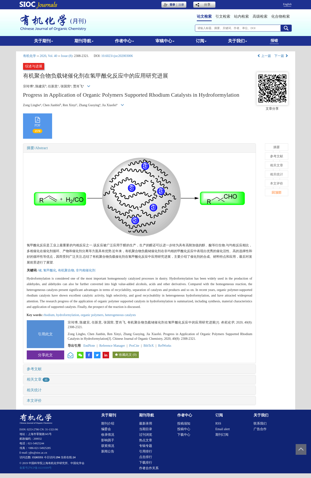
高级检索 (260, 16)
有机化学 (29, 56)
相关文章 (38, 379)
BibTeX (149, 345)
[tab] (139, 148)
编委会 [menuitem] (106, 429)
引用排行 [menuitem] (145, 451)
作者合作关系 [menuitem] (149, 468)
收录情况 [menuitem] (107, 434)
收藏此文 (125, 354)
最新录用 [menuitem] (145, 423)
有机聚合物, (67, 270)
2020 (43, 56)
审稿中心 (164, 41)
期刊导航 (84, 41)
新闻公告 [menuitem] (107, 451)
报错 (274, 41)
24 (74, 457)
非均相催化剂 (85, 270)
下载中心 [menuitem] (183, 434)
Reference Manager (112, 345)
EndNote (89, 345)
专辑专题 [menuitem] (145, 446)
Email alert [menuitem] (222, 429)
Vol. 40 (52, 56)
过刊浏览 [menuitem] (145, 434)
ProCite (134, 345)
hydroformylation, (68, 315)
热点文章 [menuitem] (145, 440)
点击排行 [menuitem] (145, 457)
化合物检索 (280, 16)
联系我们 (260, 423)
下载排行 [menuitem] (145, 462)
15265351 (37, 457)
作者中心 (124, 41)
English (287, 4)
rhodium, (49, 315)
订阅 (201, 41)
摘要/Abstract (37, 148)
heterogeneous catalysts (120, 315)
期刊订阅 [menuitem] (221, 434)
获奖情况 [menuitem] (107, 446)
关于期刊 (43, 41)
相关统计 (34, 390)
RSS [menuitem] (218, 423)
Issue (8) (66, 56)
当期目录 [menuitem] (145, 429)
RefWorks (164, 345)
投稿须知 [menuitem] (183, 423)
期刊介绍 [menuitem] (107, 423)
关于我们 (237, 41)
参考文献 (34, 369)
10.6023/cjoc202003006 (117, 56)
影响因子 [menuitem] (107, 440)
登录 (172, 4)
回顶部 (276, 192)
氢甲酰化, (50, 270)
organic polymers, (93, 315)
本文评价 (34, 400)
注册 (181, 4)
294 (58, 457)
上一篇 (264, 56)
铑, (40, 270)
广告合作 (260, 429)
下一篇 (281, 56)
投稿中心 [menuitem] (183, 429)
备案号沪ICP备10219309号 (36, 467)
